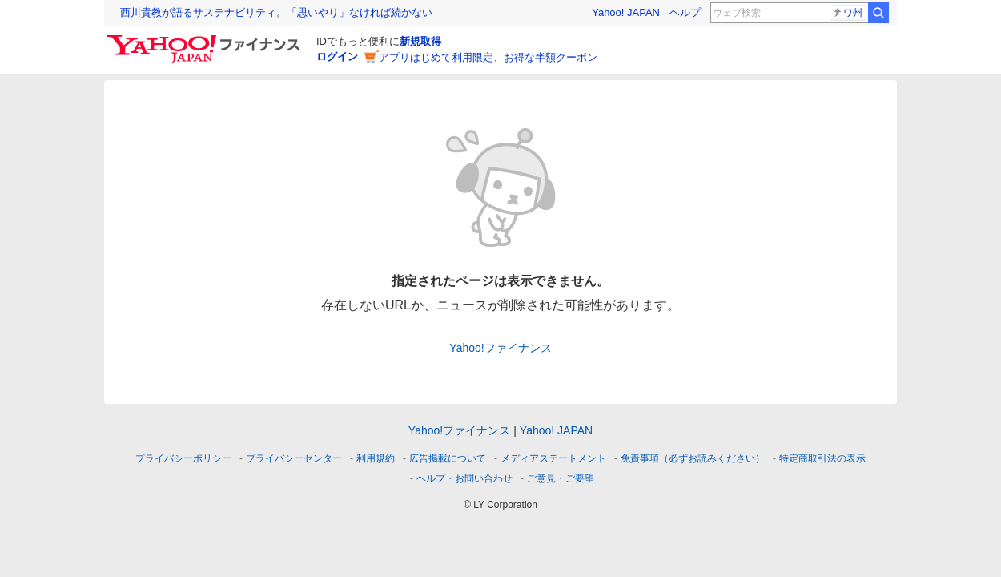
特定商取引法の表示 (822, 458)
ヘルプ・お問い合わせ (464, 478)
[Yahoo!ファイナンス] (206, 39)
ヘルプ (685, 12)
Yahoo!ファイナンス (500, 347)
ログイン (337, 56)
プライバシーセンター (294, 458)
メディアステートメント (553, 458)
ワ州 (847, 12)
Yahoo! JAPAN (626, 12)
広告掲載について (447, 458)
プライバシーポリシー (183, 458)
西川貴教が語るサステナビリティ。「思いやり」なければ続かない (276, 12)
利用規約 (375, 458)
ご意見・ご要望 (560, 478)
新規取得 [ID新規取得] (420, 41)
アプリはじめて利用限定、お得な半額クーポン (488, 57)
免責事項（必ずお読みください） (693, 458)
